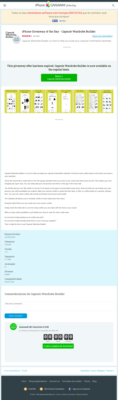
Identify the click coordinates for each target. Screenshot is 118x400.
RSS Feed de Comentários (54, 389)
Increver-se (54, 381)
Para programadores (38, 381)
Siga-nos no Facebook (81, 389)
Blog (94, 381)
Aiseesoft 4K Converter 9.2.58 (34, 327)
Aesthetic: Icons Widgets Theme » (97, 370)
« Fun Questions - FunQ (15, 370)
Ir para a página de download (58, 346)
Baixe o (59, 77)
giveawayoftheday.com (47, 394)
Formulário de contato (72, 381)
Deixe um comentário (102, 36)
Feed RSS (32, 389)
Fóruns (87, 381)
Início (24, 381)
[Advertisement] (68, 53)
